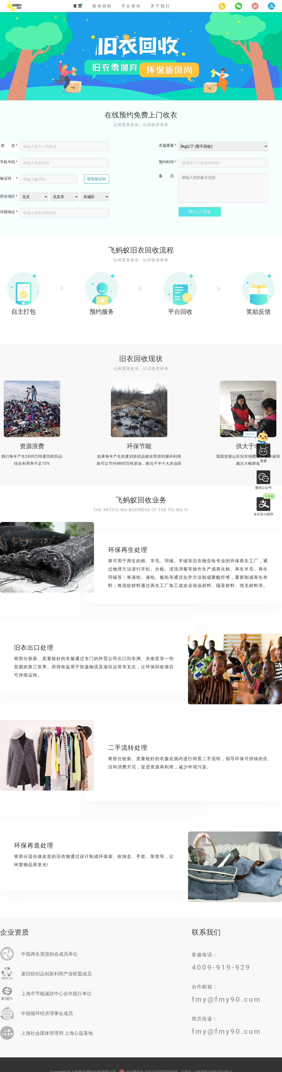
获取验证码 (96, 179)
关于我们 (160, 6)
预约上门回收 (199, 211)
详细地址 (7, 212)
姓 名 (7, 145)
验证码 (5, 178)
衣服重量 (166, 145)
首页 (78, 6)
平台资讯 (131, 6)
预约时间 (166, 162)
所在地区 (7, 196)
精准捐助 (102, 6)
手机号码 (7, 162)
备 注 (166, 176)
